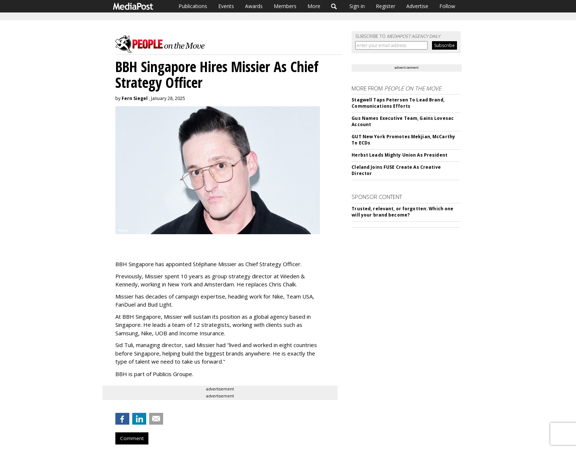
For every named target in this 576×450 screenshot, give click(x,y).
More (313, 6)
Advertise (417, 6)
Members (285, 6)
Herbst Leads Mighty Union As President (399, 155)
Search (334, 6)
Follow (447, 6)
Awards (254, 6)
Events (226, 6)
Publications (193, 6)
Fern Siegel (135, 98)
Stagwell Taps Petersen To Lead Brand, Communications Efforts (398, 103)
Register (385, 6)
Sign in (357, 6)
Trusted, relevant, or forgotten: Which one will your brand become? (402, 212)
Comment (132, 438)
